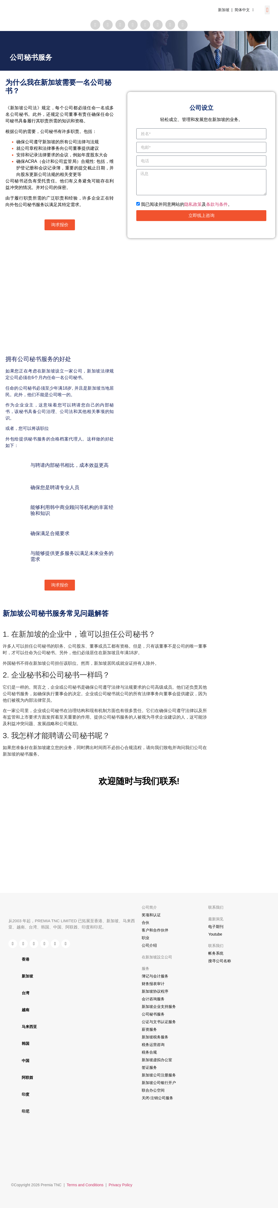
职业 (145, 938)
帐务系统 (215, 953)
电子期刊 (215, 926)
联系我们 (215, 907)
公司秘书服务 (153, 1014)
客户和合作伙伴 (155, 930)
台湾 (25, 993)
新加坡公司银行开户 (159, 1082)
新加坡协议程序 (155, 991)
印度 (25, 1094)
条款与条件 (217, 204)
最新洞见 (215, 919)
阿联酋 (27, 1077)
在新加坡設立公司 (157, 957)
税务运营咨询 (153, 1044)
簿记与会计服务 (155, 976)
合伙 (145, 922)
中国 (25, 1060)
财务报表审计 (153, 984)
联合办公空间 (153, 1090)
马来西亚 (29, 1026)
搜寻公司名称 (219, 961)
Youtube (215, 934)
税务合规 (149, 1052)
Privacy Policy (120, 1185)
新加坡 (27, 976)
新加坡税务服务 (155, 1037)
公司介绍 (149, 945)
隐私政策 (193, 204)
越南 (25, 1010)
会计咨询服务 (153, 999)
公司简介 (149, 907)
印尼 (25, 1111)
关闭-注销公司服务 (157, 1098)
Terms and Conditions (85, 1185)
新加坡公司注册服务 (159, 1075)
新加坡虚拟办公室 (157, 1060)
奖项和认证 (151, 915)
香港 (25, 959)
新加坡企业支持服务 (159, 1006)
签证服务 (149, 1067)
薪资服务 (149, 1029)
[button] (267, 9)
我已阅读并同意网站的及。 (186, 204)
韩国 (25, 1043)
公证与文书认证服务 (159, 1022)
